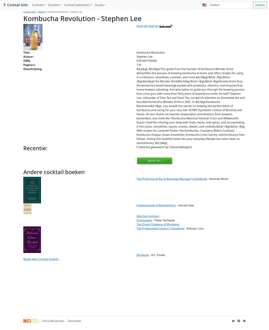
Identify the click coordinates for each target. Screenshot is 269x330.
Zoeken (260, 5)
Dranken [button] (53, 5)
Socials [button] (99, 5)
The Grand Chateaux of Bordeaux (158, 224)
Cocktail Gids (15, 5)
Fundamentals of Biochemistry (156, 205)
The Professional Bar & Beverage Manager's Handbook (172, 179)
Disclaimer (74, 321)
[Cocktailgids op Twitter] (233, 321)
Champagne (144, 220)
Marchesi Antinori (148, 216)
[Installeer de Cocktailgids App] (244, 321)
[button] (204, 5)
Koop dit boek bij (155, 26)
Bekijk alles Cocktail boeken (41, 259)
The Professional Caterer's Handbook (160, 228)
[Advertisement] (134, 288)
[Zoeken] (230, 5)
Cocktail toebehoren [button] (77, 5)
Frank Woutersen (53, 321)
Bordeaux (143, 255)
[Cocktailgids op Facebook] (238, 321)
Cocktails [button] (38, 5)
